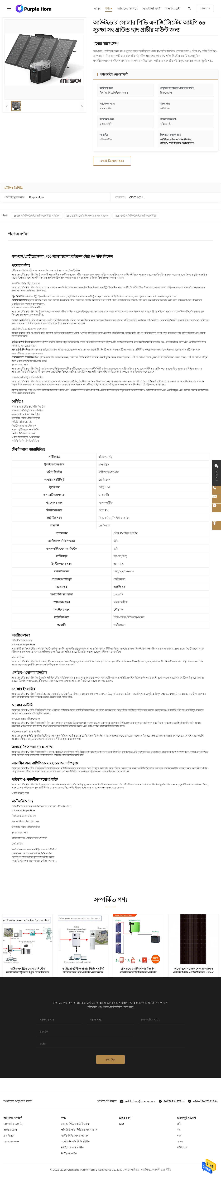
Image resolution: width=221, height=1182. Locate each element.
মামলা (180, 1141)
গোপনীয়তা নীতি (161, 1169)
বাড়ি (97, 8)
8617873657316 (171, 1101)
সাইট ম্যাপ (182, 1147)
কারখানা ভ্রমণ (152, 8)
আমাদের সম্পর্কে (127, 8)
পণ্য (108, 8)
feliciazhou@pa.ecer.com (137, 1101)
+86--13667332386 (203, 1101)
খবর (179, 1135)
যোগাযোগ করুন (11, 1141)
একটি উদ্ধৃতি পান (20, 793)
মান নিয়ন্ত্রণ (173, 8)
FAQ (121, 1123)
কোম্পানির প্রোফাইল (13, 1123)
